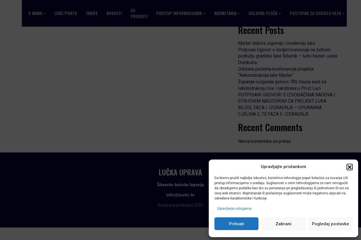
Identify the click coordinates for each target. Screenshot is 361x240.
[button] (349, 167)
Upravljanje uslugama (234, 209)
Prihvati (236, 223)
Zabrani (283, 223)
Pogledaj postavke (330, 223)
